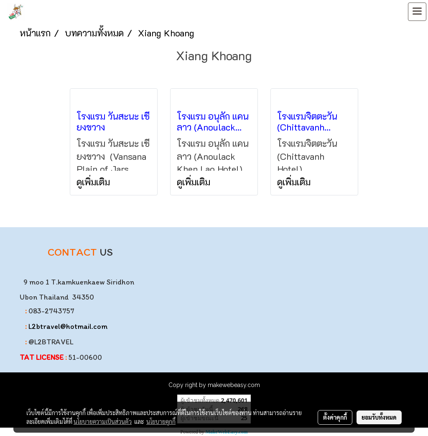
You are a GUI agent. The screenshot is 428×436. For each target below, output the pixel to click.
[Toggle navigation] (417, 12)
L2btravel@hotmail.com (67, 326)
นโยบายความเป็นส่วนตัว (103, 421)
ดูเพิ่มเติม (94, 182)
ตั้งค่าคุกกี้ (335, 417)
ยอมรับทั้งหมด (379, 417)
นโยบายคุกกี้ (161, 421)
